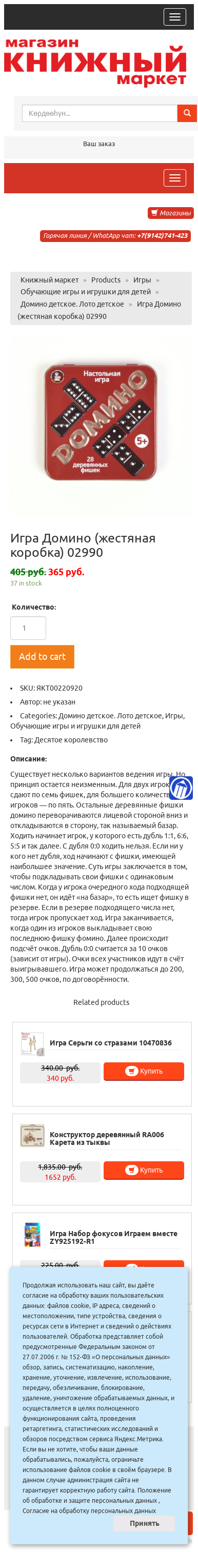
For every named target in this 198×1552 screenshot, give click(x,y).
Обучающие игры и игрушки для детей (75, 726)
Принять (145, 1523)
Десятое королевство (71, 740)
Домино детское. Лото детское (110, 716)
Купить (144, 1071)
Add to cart (42, 656)
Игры (174, 716)
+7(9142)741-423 (162, 235)
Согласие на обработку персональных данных (89, 1510)
